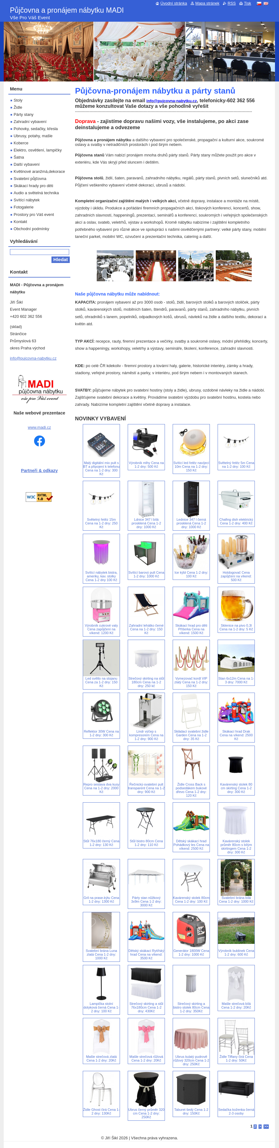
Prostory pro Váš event (34, 214)
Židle (18, 107)
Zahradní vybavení (30, 121)
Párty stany (23, 114)
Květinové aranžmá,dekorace (39, 171)
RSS (232, 3)
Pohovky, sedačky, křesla (36, 128)
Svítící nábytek (27, 200)
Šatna (19, 157)
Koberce (21, 143)
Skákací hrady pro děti (33, 185)
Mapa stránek (207, 3)
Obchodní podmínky (31, 228)
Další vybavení (27, 164)
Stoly (18, 100)
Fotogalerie (23, 207)
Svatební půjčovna (30, 178)
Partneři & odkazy (39, 470)
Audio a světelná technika (36, 193)
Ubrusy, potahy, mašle (33, 136)
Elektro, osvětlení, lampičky (38, 150)
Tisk (247, 3)
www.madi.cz (39, 427)
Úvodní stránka (173, 3)
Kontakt (20, 221)
